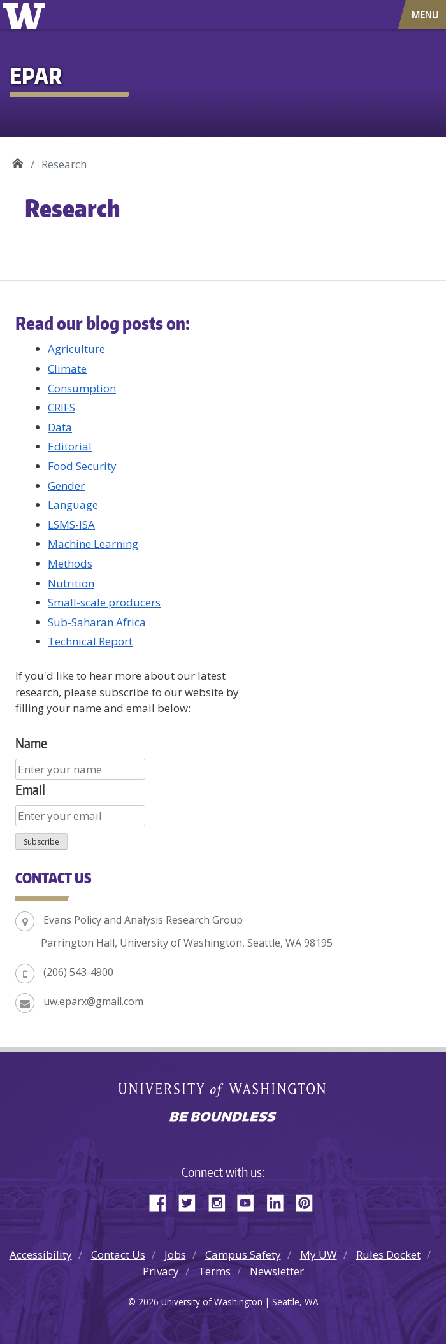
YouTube (250, 1200)
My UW (318, 1254)
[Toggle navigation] (426, 14)
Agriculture (76, 348)
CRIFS (61, 407)
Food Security (82, 466)
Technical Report (90, 641)
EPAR (17, 159)
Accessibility (41, 1254)
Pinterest (309, 1200)
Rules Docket (388, 1254)
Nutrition (71, 583)
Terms (214, 1271)
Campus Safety (243, 1254)
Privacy (161, 1271)
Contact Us (118, 1254)
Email (30, 789)
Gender (66, 485)
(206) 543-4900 (78, 972)
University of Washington (26, 14)
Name (31, 743)
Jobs (175, 1254)
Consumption (82, 388)
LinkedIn (279, 1200)
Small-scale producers (104, 602)
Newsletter (277, 1271)
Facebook (162, 1200)
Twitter (191, 1200)
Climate (67, 368)
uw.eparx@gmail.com (93, 1001)
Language (73, 504)
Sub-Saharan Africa (97, 622)
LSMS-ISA (71, 524)
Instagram (221, 1200)
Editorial (70, 446)
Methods (70, 563)
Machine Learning (93, 543)
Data (60, 427)
